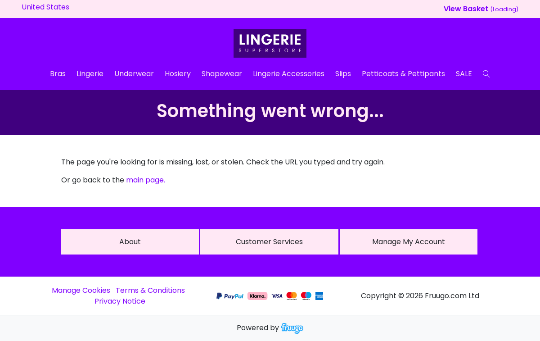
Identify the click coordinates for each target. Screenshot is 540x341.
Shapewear (222, 73)
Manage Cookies (81, 290)
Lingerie (90, 73)
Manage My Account (408, 241)
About (130, 241)
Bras (58, 73)
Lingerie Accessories (288, 73)
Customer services (269, 241)
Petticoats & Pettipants (403, 73)
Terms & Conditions (150, 290)
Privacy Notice (119, 301)
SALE (464, 73)
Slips (343, 73)
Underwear (134, 73)
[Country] (59, 7)
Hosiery (178, 73)
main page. (145, 180)
